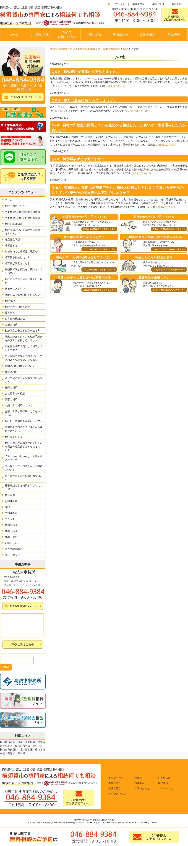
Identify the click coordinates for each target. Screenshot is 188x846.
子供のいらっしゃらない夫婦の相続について (23, 458)
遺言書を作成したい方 (17, 257)
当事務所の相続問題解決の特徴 (22, 212)
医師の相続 (11, 387)
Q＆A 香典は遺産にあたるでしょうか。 (84, 100)
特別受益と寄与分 (15, 288)
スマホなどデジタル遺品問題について (23, 379)
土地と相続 (11, 324)
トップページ (115, 777)
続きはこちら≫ (116, 86)
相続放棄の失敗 (13, 436)
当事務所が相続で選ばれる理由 (22, 217)
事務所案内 (138, 4)
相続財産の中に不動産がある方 (22, 330)
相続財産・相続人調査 (17, 306)
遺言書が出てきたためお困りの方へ (23, 477)
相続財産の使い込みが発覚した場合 (23, 281)
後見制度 (10, 312)
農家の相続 (11, 399)
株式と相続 (11, 371)
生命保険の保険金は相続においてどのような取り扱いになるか (23, 358)
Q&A (7, 507)
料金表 (138, 777)
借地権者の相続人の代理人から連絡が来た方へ (23, 429)
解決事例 (174, 34)
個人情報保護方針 (15, 549)
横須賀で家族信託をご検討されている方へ (23, 271)
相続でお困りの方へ (67, 34)
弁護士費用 (158, 4)
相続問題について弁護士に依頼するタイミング (23, 231)
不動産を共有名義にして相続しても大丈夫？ (23, 348)
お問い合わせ (12, 543)
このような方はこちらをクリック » (99, 229)
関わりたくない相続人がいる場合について (23, 468)
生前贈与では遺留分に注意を (21, 251)
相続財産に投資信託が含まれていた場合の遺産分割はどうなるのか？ (23, 446)
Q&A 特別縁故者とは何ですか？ (78, 159)
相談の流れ (178, 4)
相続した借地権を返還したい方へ (23, 421)
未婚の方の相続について (18, 405)
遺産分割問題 (12, 239)
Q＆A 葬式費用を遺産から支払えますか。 (86, 72)
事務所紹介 (120, 34)
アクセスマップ (117, 793)
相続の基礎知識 (13, 223)
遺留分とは (11, 245)
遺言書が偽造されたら (17, 263)
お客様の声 (11, 501)
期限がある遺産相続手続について (23, 294)
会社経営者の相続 (15, 393)
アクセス (120, 4)
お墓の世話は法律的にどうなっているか (23, 413)
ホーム (13, 34)
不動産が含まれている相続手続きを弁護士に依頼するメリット (23, 338)
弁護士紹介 (94, 34)
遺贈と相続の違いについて (20, 365)
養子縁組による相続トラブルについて (23, 487)
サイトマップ (12, 555)
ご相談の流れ (40, 34)
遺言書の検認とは (15, 318)
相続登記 (10, 300)
